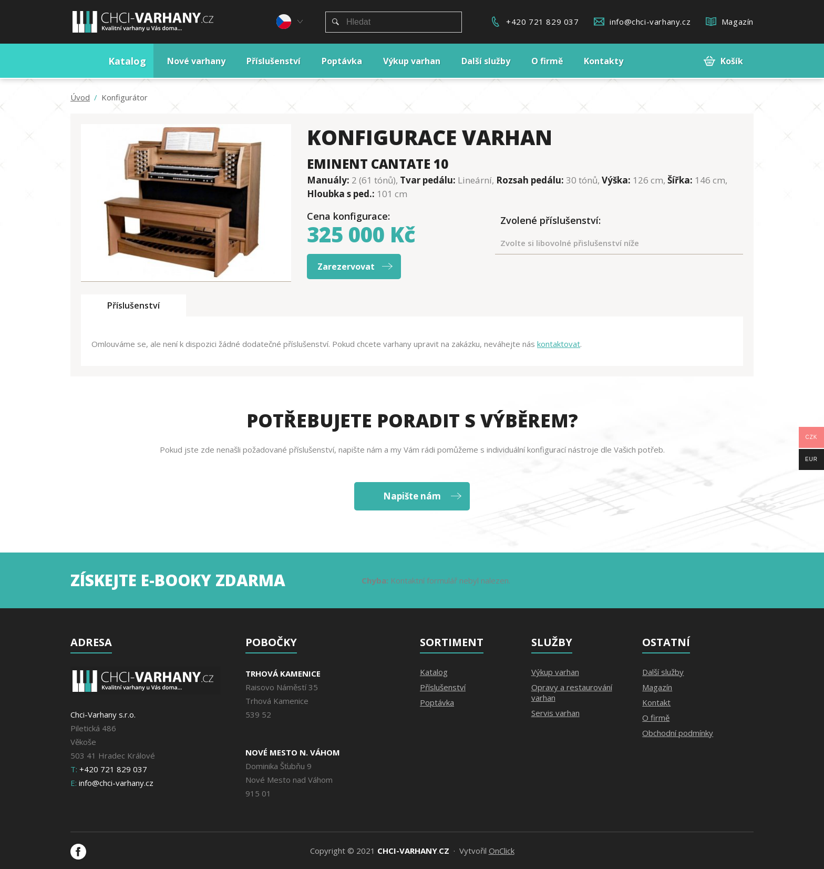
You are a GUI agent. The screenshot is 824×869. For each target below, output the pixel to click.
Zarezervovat (346, 266)
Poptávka (437, 702)
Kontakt (656, 702)
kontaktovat (558, 344)
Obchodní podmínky (677, 733)
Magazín (738, 21)
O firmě (656, 717)
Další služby (663, 672)
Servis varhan (555, 713)
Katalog (434, 672)
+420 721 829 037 (542, 21)
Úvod (80, 97)
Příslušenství (133, 305)
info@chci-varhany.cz (650, 21)
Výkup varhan (555, 672)
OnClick (501, 850)
